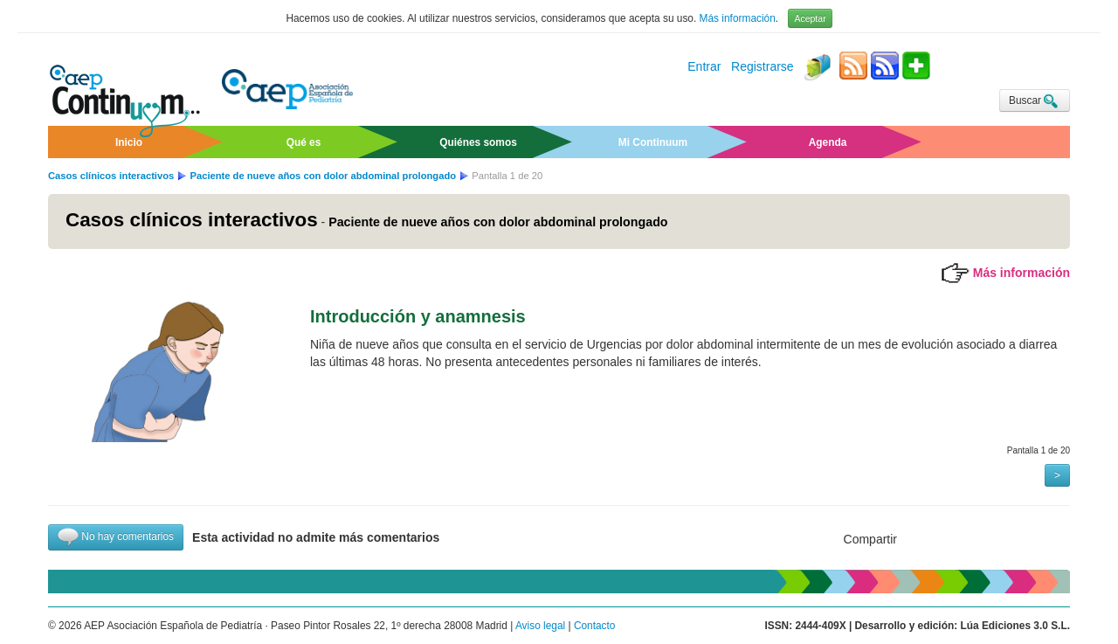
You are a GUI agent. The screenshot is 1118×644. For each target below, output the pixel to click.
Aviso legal (540, 626)
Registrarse (762, 67)
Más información (738, 18)
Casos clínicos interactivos (111, 175)
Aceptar (809, 18)
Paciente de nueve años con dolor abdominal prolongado (324, 175)
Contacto (595, 626)
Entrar (704, 67)
